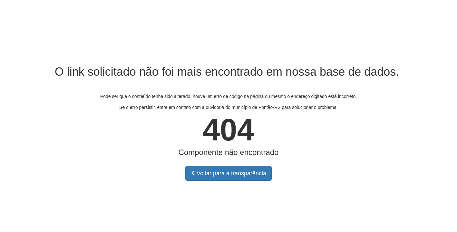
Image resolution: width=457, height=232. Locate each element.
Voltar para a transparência (228, 173)
